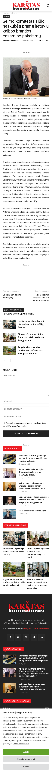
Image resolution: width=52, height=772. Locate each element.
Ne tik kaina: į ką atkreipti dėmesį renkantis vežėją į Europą (31, 324)
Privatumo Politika (21, 744)
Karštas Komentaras (11, 41)
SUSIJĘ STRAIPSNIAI (13, 310)
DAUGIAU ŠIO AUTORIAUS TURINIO (19, 314)
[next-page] (9, 360)
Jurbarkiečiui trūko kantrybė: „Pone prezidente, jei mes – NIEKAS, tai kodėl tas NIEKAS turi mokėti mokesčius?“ (34, 672)
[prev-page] (4, 360)
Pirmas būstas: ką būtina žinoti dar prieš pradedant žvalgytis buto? (31, 337)
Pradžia (6, 13)
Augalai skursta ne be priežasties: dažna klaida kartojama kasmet (31, 350)
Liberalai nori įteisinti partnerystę (12, 296)
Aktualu (14, 13)
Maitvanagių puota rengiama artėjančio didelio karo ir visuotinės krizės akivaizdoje (32, 486)
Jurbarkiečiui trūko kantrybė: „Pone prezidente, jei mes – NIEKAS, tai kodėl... (31, 472)
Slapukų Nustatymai (26, 759)
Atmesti (26, 767)
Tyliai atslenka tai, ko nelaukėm (32, 511)
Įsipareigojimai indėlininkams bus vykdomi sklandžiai (41, 298)
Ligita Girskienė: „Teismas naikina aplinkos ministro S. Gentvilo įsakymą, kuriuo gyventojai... (34, 500)
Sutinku (26, 752)
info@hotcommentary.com (36, 629)
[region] (26, 740)
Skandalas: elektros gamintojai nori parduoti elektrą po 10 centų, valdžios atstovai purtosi (33, 658)
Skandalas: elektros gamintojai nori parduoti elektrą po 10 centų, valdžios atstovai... (33, 458)
